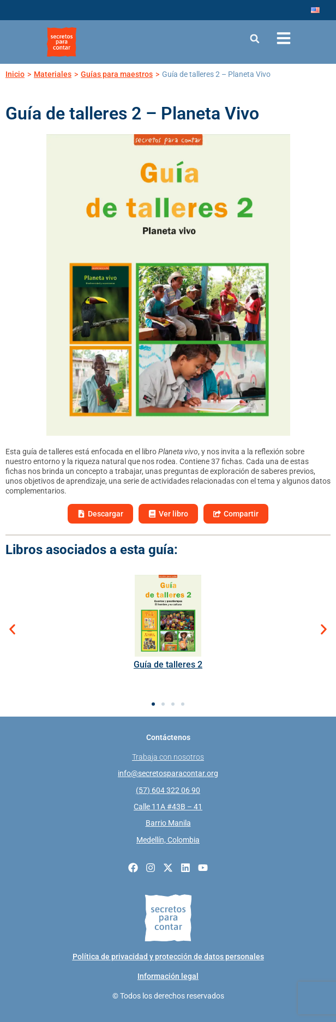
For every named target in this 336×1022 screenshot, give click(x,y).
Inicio (15, 74)
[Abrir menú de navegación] (283, 38)
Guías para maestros (117, 74)
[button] (254, 38)
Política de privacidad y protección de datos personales (168, 956)
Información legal (168, 976)
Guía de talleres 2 (168, 664)
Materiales (52, 74)
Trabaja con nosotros (168, 757)
